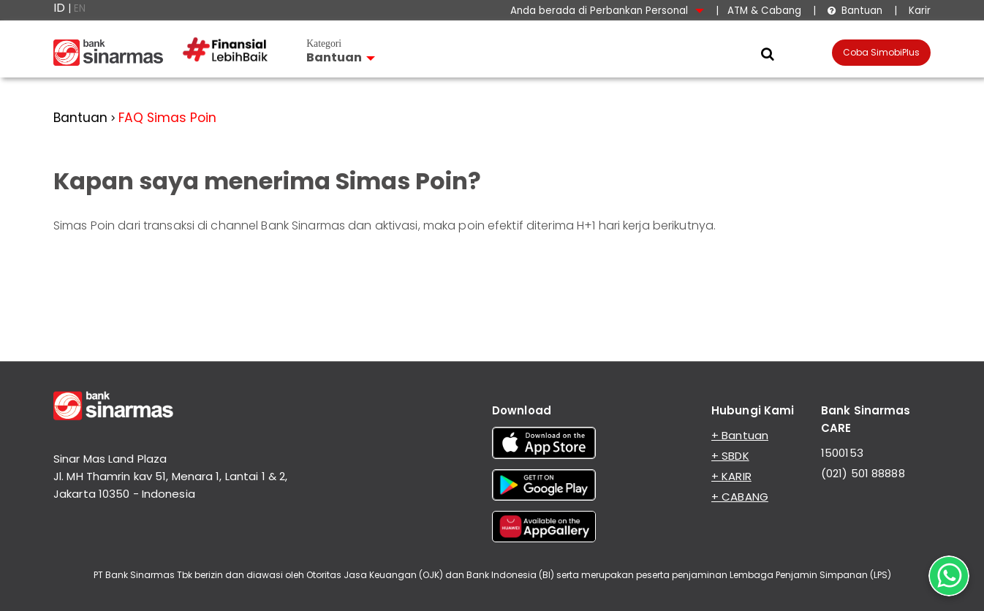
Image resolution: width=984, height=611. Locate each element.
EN (80, 8)
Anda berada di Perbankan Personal (607, 11)
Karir (918, 11)
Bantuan (854, 11)
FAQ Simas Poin (167, 117)
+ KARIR (731, 476)
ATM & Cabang (764, 11)
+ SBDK (730, 455)
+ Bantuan (739, 435)
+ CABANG (739, 496)
